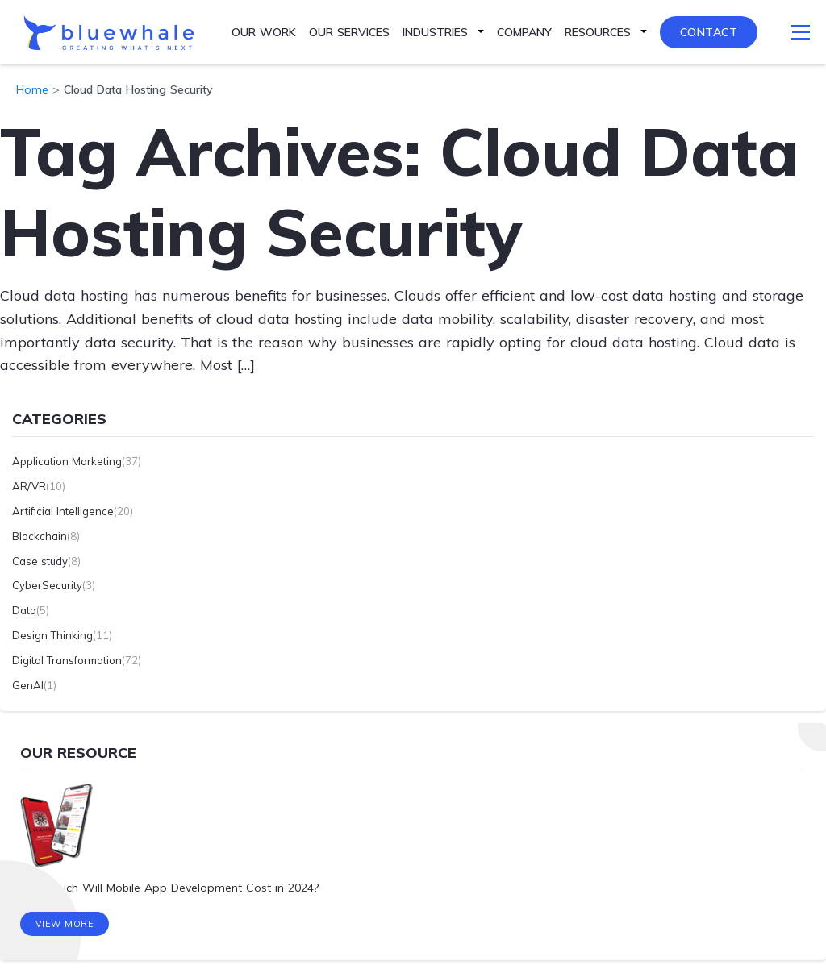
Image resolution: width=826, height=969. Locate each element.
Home (32, 89)
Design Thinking (52, 635)
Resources (598, 32)
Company (524, 32)
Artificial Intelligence (63, 511)
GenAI (28, 684)
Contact (709, 32)
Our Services (349, 32)
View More (64, 924)
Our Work (264, 32)
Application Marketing (67, 461)
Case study (40, 560)
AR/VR (29, 486)
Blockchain (39, 535)
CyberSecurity (47, 585)
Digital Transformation (67, 659)
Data (24, 610)
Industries (435, 32)
